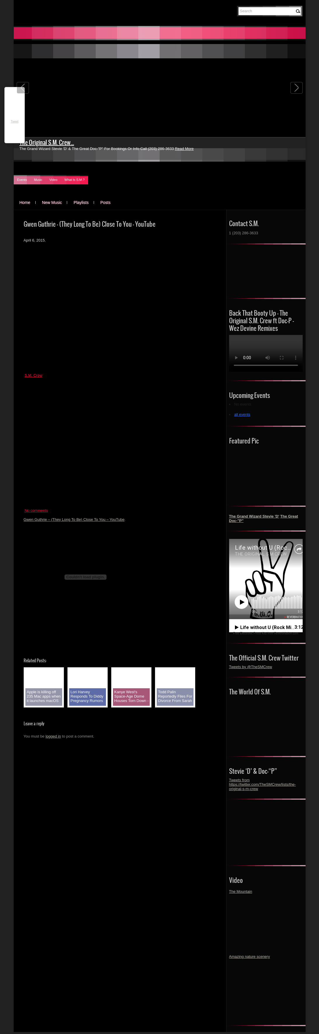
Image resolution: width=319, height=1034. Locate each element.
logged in (53, 736)
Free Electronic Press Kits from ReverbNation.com (265, 633)
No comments (36, 510)
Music (38, 179)
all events (242, 414)
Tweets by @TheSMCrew (250, 667)
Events (22, 179)
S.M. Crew (33, 375)
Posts (105, 202)
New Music (52, 202)
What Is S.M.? (75, 179)
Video (53, 179)
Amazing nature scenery (249, 956)
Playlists (81, 202)
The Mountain (240, 891)
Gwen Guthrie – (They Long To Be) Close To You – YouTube (74, 519)
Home (25, 202)
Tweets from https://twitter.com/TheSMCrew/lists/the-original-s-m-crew (262, 784)
